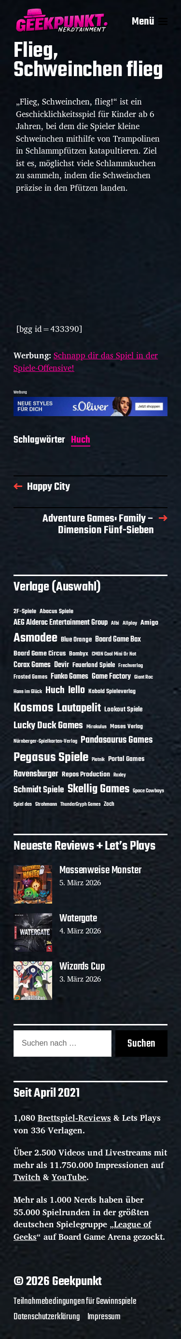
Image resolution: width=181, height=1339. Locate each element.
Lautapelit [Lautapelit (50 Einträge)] (79, 708)
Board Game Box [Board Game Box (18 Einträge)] (118, 639)
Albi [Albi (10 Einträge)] (115, 623)
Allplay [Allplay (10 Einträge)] (130, 623)
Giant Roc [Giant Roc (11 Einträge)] (143, 677)
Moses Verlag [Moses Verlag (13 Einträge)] (126, 727)
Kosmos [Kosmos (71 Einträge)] (34, 708)
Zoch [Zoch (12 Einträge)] (109, 804)
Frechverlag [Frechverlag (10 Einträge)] (130, 666)
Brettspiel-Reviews (74, 1117)
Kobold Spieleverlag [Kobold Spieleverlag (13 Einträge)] (112, 691)
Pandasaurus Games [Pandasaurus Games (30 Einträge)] (117, 740)
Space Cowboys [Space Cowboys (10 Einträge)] (148, 791)
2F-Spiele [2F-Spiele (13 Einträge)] (25, 612)
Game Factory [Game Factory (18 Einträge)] (111, 677)
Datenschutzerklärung (47, 1317)
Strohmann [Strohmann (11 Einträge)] (46, 804)
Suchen (141, 1044)
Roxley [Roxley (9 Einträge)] (119, 775)
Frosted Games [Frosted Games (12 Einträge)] (30, 677)
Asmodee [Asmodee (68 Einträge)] (35, 638)
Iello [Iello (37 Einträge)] (76, 690)
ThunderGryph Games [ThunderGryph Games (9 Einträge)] (80, 804)
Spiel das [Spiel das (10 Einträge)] (23, 804)
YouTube (69, 1176)
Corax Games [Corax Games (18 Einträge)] (32, 665)
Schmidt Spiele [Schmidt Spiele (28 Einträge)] (39, 790)
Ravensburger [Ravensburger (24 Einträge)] (36, 774)
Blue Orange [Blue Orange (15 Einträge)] (76, 640)
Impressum (104, 1317)
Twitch (27, 1176)
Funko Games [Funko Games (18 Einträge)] (69, 677)
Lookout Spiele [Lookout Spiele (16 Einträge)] (123, 709)
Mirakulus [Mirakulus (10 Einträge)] (96, 727)
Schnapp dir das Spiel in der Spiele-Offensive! (86, 361)
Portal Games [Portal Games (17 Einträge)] (126, 759)
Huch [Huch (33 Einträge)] (55, 690)
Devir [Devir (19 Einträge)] (61, 665)
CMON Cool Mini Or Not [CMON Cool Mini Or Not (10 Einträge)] (114, 654)
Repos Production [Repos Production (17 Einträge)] (86, 774)
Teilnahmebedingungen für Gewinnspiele (75, 1301)
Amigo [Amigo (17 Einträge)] (149, 623)
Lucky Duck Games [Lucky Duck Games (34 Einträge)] (48, 725)
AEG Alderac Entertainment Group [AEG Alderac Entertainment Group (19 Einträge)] (61, 623)
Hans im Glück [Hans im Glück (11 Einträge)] (28, 691)
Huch (80, 440)
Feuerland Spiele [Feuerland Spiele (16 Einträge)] (93, 665)
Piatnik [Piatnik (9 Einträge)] (98, 759)
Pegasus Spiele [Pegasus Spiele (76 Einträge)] (51, 758)
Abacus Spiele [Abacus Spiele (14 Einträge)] (56, 611)
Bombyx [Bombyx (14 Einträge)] (78, 654)
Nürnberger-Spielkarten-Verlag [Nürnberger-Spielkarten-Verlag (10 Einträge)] (45, 741)
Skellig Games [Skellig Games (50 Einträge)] (98, 789)
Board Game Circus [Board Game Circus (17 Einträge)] (40, 653)
